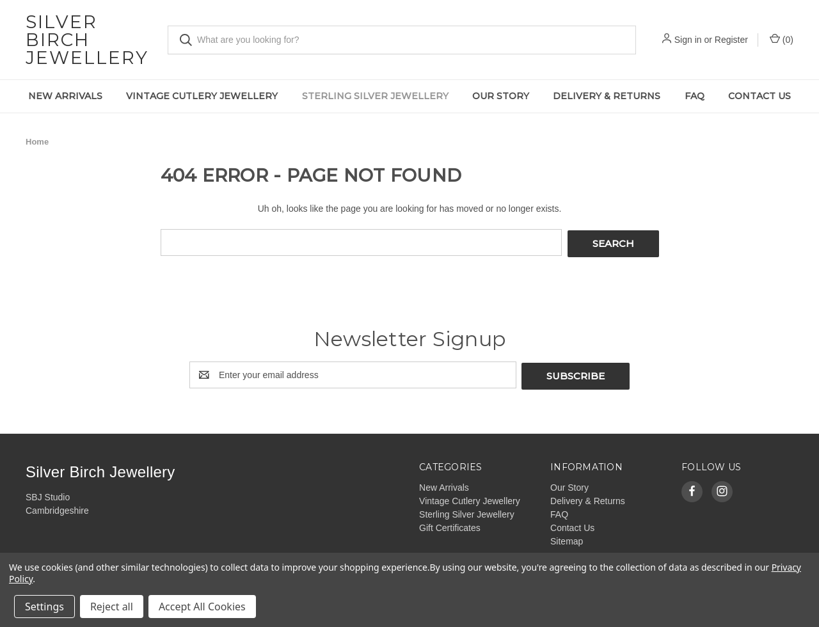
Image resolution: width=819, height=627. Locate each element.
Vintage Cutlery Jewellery (202, 96)
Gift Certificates (450, 525)
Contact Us (759, 96)
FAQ (694, 96)
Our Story (500, 96)
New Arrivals (65, 96)
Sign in (688, 40)
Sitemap (566, 538)
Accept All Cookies (202, 606)
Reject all (111, 606)
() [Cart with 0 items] (781, 39)
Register (731, 40)
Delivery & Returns (606, 96)
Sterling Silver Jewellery (375, 96)
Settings (44, 606)
